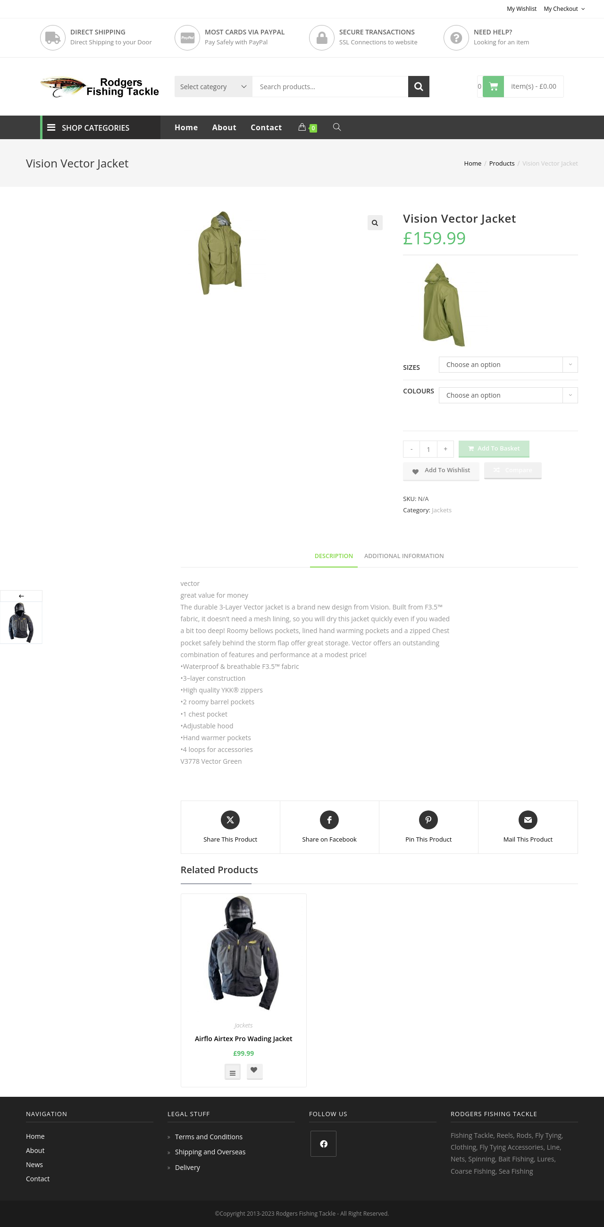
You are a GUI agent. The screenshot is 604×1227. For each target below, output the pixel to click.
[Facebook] (323, 1144)
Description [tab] (334, 556)
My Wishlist (522, 9)
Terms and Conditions (209, 1136)
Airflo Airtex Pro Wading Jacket (244, 1038)
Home (35, 1136)
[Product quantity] (428, 449)
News (34, 1164)
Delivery (187, 1167)
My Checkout (564, 9)
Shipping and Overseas (210, 1151)
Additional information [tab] (404, 556)
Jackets (442, 510)
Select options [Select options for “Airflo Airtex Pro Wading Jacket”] (233, 1072)
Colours (418, 390)
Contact (38, 1178)
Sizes (411, 367)
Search (418, 86)
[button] (375, 222)
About (35, 1150)
